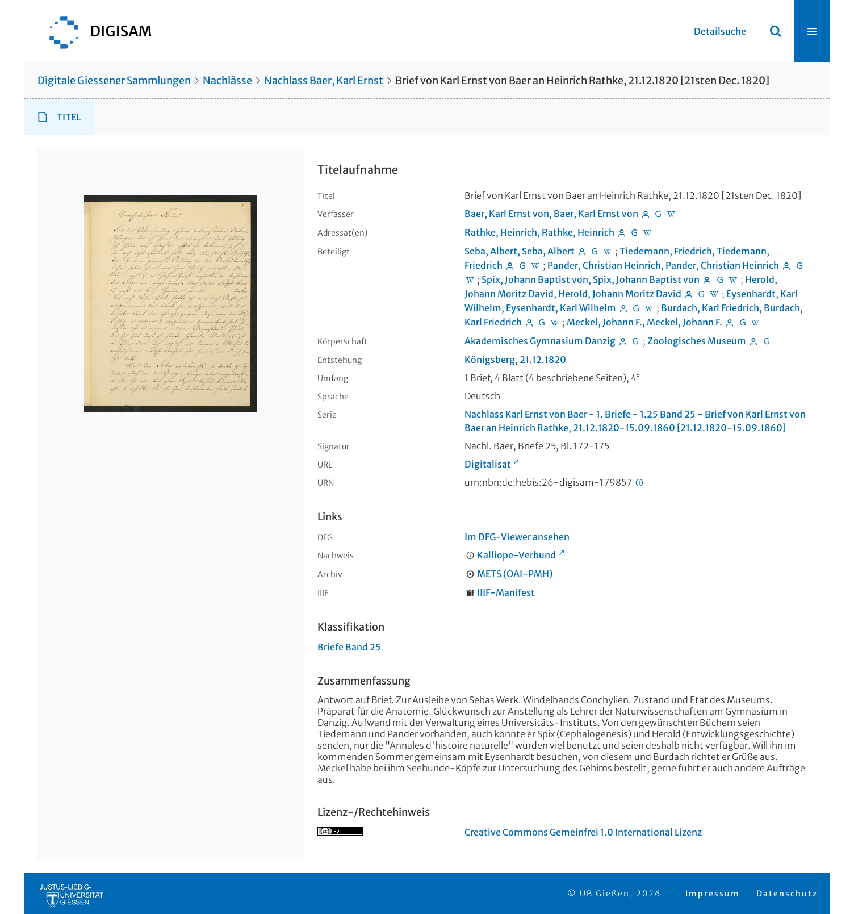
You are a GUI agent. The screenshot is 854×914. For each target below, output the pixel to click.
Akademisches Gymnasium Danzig (540, 341)
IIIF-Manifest (506, 592)
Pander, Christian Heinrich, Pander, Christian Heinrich (663, 265)
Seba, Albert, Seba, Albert (519, 251)
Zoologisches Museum (696, 341)
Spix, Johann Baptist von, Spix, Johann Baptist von (591, 279)
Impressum (712, 893)
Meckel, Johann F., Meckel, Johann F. (644, 322)
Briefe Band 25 (349, 647)
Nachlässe (227, 80)
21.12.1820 (543, 359)
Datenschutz (787, 893)
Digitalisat (487, 464)
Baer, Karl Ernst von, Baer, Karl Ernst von (551, 213)
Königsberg (489, 359)
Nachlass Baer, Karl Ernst (323, 80)
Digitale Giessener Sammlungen (114, 80)
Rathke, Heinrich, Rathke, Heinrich (539, 232)
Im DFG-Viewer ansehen (517, 536)
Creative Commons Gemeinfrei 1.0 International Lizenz (583, 832)
